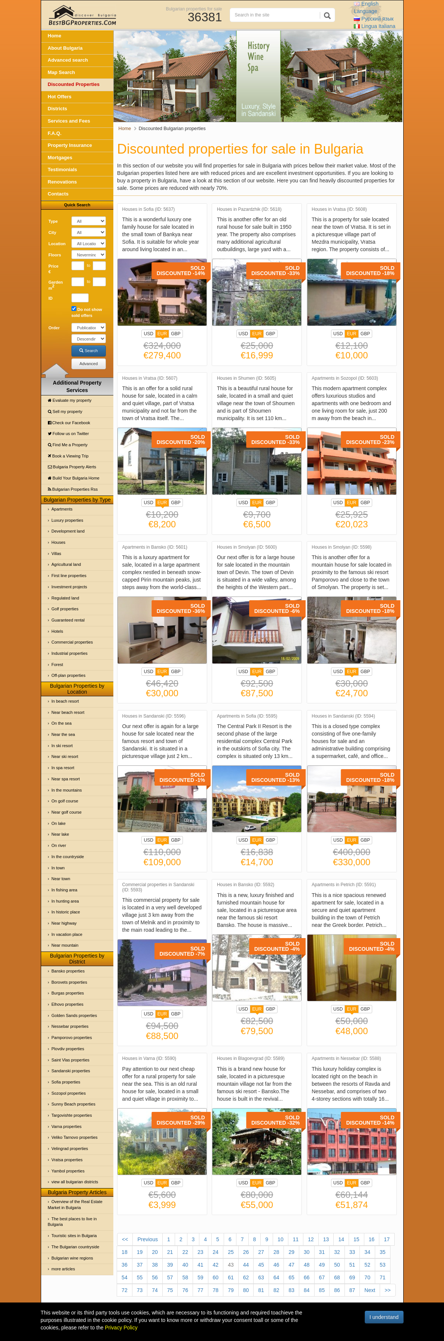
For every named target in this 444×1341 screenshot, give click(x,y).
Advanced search (68, 60)
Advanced (88, 363)
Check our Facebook (69, 422)
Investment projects (69, 587)
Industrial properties (70, 653)
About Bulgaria (65, 48)
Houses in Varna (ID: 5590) (149, 1058)
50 (337, 1265)
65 (291, 1277)
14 (341, 1239)
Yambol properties (68, 1171)
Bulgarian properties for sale (194, 8)
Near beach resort (68, 712)
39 (170, 1265)
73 (140, 1290)
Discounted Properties (74, 84)
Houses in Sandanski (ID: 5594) (343, 716)
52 (367, 1265)
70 (367, 1277)
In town (58, 868)
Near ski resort (65, 756)
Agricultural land (66, 564)
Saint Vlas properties (71, 1060)
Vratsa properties (67, 1159)
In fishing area (64, 890)
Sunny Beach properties (73, 1104)
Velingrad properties (70, 1148)
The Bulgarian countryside (75, 1247)
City (52, 232)
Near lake (60, 834)
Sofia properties (66, 1082)
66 (307, 1277)
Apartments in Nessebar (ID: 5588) (346, 1058)
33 (352, 1252)
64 (276, 1277)
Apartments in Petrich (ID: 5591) (344, 884)
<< (125, 1239)
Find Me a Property (68, 445)
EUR (162, 334)
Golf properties (65, 609)
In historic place (66, 912)
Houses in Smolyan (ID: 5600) (247, 547)
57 (170, 1277)
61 (231, 1277)
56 (155, 1277)
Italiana (374, 26)
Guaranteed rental (68, 620)
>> (388, 1290)
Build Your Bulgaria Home (73, 478)
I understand (384, 1317)
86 (337, 1290)
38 (155, 1265)
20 (155, 1252)
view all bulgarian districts (75, 1182)
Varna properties (67, 1126)
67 (322, 1277)
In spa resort (63, 767)
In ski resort (62, 745)
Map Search (61, 72)
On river (59, 845)
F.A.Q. (55, 133)
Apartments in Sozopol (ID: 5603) (345, 378)
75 (170, 1290)
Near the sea (63, 734)
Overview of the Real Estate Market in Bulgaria (75, 1204)
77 (200, 1290)
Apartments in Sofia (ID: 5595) (247, 716)
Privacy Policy (121, 1328)
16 (372, 1239)
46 (276, 1265)
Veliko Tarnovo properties (75, 1137)
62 (246, 1277)
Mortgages (60, 157)
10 (281, 1239)
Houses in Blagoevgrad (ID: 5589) (251, 1058)
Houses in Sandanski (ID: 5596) (154, 716)
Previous (147, 1239)
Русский (374, 19)
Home (54, 35)
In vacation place (67, 934)
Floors (55, 255)
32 (337, 1252)
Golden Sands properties (74, 1015)
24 (216, 1252)
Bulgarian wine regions (72, 1258)
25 (231, 1252)
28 (276, 1252)
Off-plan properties (69, 675)
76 (185, 1290)
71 (383, 1277)
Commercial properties (72, 642)
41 (200, 1265)
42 (216, 1265)
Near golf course (67, 812)
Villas (56, 553)
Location (57, 243)
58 (185, 1277)
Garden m (56, 285)
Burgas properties (68, 993)
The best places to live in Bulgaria (72, 1222)
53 (383, 1265)
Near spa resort (66, 779)
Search (88, 350)
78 (216, 1290)
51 (352, 1265)
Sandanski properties (71, 1071)
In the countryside (68, 856)
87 (352, 1290)
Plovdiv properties (68, 1048)
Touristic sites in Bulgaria (74, 1235)
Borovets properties (69, 982)
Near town (61, 878)
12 (311, 1239)
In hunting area (65, 901)
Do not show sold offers (86, 312)
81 (261, 1290)
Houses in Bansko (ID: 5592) (245, 884)
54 (125, 1277)
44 (246, 1265)
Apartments (62, 509)
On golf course (65, 801)
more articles (63, 1269)
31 (322, 1252)
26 (246, 1252)
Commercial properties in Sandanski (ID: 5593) (158, 887)
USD (148, 333)
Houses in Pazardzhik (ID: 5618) (249, 209)
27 (261, 1252)
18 (125, 1252)
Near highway (64, 923)
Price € (54, 269)
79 (231, 1290)
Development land (68, 531)
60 (216, 1277)
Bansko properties (68, 971)
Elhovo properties (68, 1004)
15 (356, 1239)
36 (125, 1265)
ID (51, 298)
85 (322, 1290)
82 (276, 1290)
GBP (175, 333)
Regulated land (65, 598)
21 (170, 1252)
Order (54, 328)
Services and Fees (69, 121)
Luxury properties (67, 520)
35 (383, 1252)
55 (140, 1277)
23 (200, 1252)
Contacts (58, 194)
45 (261, 1265)
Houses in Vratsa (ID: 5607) (150, 378)
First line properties (69, 575)
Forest (57, 664)
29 (291, 1252)
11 (296, 1239)
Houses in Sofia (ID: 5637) (148, 209)
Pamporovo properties (72, 1037)
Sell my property (65, 411)
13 (326, 1239)
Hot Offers (60, 96)
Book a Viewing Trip (68, 456)
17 (387, 1239)
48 (307, 1265)
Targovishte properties (72, 1115)
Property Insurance (70, 145)
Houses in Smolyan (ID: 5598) (341, 547)
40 (185, 1265)
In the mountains (67, 790)
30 (307, 1252)
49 (322, 1265)
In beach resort (65, 701)
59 (200, 1277)
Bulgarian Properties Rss (73, 489)
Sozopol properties (69, 1093)
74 (155, 1290)
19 (140, 1252)
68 (337, 1277)
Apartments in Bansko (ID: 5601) (154, 547)
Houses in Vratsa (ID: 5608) (339, 209)
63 (261, 1277)
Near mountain (65, 945)
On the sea (62, 723)
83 (291, 1290)
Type (53, 221)
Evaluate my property (70, 400)
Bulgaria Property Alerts (72, 467)
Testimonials (62, 169)
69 (352, 1277)
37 (140, 1265)
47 (291, 1265)
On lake (59, 823)
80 (246, 1290)
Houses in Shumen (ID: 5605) (246, 378)
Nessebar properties (70, 1026)
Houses (58, 542)
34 (367, 1252)
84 (307, 1290)
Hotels (57, 631)
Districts (57, 108)
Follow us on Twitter (68, 433)
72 (125, 1290)
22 (185, 1252)
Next (369, 1290)
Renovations (62, 182)
